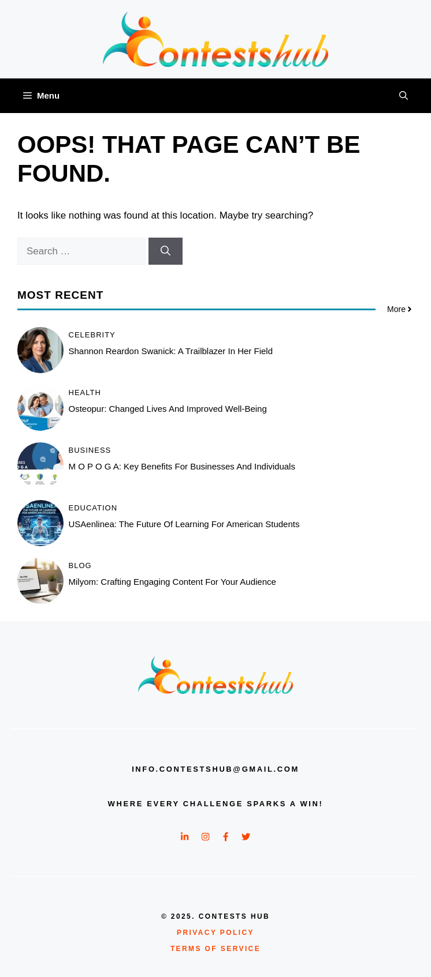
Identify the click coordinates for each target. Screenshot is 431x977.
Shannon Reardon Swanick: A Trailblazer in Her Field (171, 351)
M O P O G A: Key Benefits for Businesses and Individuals (182, 466)
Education (93, 508)
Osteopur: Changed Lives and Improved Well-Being (168, 409)
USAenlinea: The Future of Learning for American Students (184, 524)
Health (85, 392)
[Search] (165, 251)
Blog (80, 565)
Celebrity (92, 335)
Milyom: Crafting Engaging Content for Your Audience (172, 582)
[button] (403, 95)
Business (90, 450)
